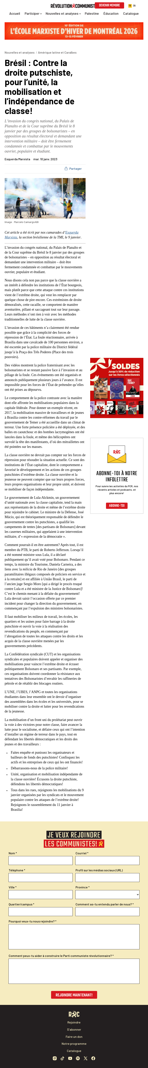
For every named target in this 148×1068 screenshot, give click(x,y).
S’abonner (74, 1029)
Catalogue (74, 1051)
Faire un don (74, 1036)
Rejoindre (74, 1022)
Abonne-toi (116, 506)
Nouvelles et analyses (19, 52)
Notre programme (74, 1043)
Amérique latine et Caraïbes (57, 52)
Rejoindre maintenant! (74, 995)
